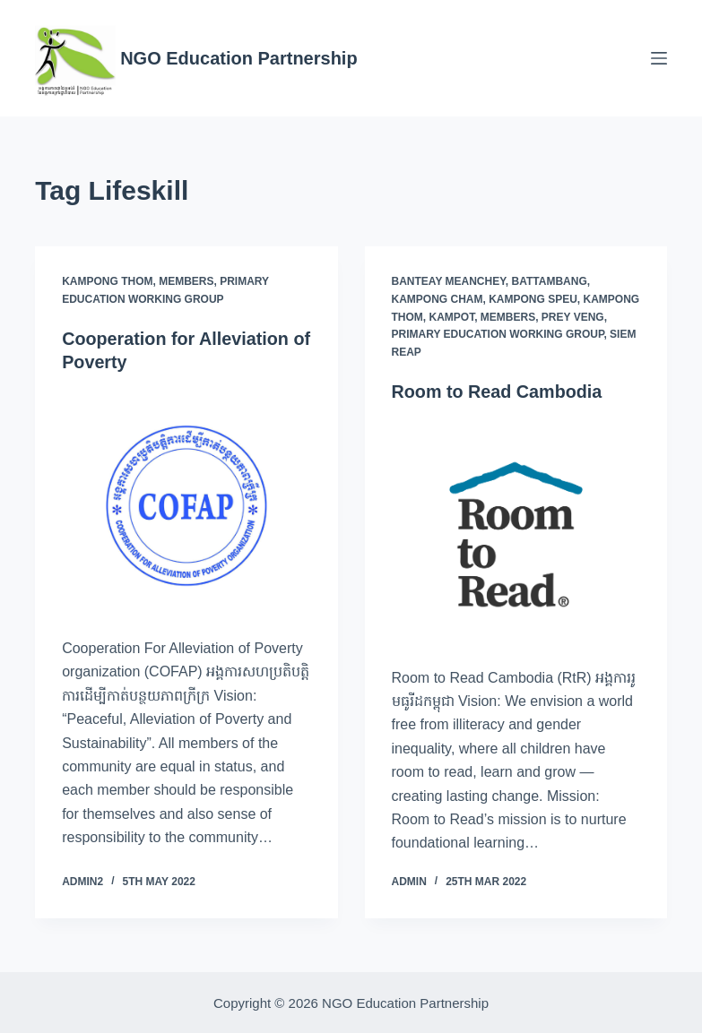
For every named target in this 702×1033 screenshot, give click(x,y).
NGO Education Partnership (238, 58)
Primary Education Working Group (498, 334)
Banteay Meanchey (449, 281)
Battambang (549, 281)
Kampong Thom (107, 281)
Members (186, 281)
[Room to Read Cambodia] (516, 534)
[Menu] (659, 58)
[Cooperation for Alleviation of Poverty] (186, 505)
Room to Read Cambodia (498, 391)
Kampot (452, 317)
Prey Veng (573, 317)
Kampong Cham (437, 299)
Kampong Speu (533, 299)
